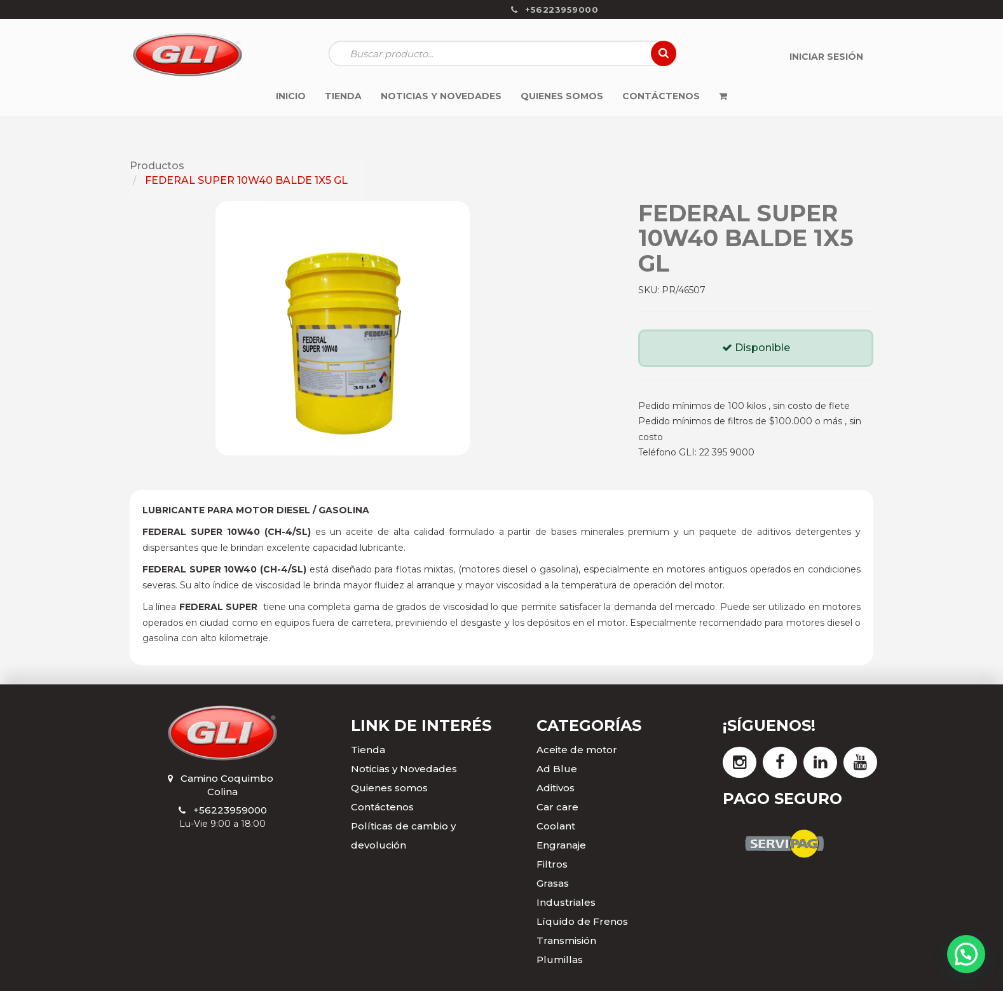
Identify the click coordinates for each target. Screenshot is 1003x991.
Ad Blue (556, 769)
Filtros (552, 864)
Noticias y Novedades (404, 769)
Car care (557, 807)
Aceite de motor (576, 750)
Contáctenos (382, 807)
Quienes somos (389, 788)
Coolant (555, 826)
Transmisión (566, 940)
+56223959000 (230, 810)
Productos (157, 166)
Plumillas (559, 959)
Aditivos (555, 788)
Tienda (368, 750)
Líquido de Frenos (582, 921)
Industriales (566, 902)
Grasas (552, 883)
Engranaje (561, 845)
